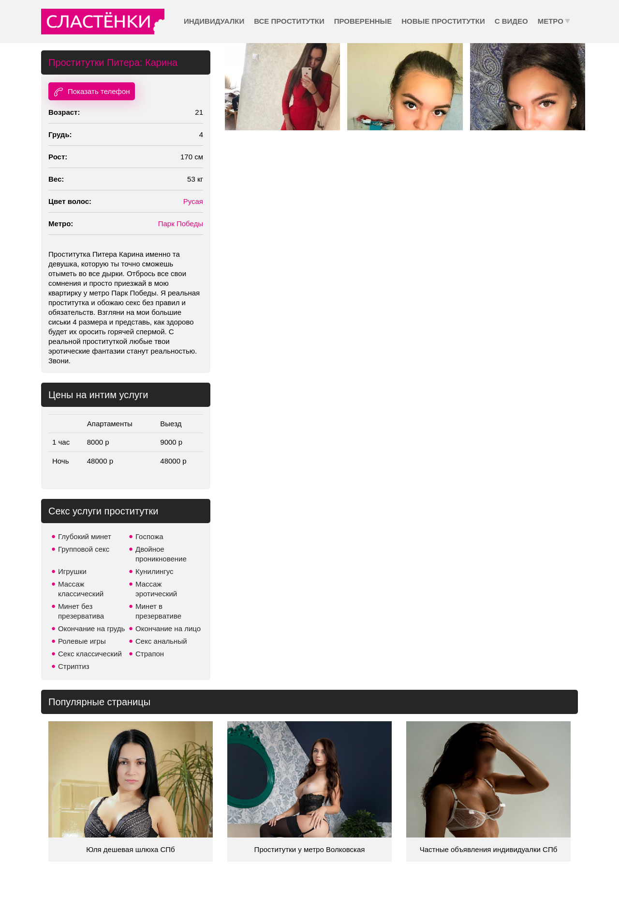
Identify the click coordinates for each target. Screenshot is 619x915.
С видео (511, 21)
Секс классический (90, 654)
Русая (193, 201)
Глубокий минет (84, 536)
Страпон (149, 654)
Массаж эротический (156, 589)
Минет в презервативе (158, 611)
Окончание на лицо (168, 628)
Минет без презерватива (81, 611)
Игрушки (72, 571)
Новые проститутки (443, 21)
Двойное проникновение (161, 554)
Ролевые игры (82, 641)
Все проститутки (289, 21)
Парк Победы (180, 223)
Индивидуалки (214, 21)
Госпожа (149, 536)
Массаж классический (80, 589)
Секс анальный (161, 641)
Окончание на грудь (91, 628)
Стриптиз (73, 666)
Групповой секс (83, 549)
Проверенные (363, 21)
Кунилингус (154, 571)
